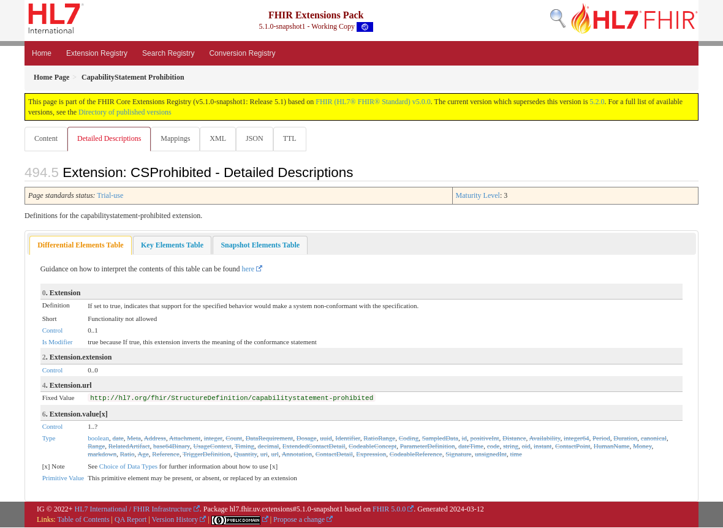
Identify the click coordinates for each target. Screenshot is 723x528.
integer (213, 438)
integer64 (576, 438)
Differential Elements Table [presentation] (80, 245)
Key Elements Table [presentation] (172, 245)
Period (601, 438)
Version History (175, 520)
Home (41, 53)
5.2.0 (597, 101)
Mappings (177, 138)
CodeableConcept (372, 446)
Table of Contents (83, 520)
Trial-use (110, 196)
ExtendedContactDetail (314, 446)
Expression (371, 454)
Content (46, 138)
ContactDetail (334, 454)
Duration (625, 438)
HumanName (612, 446)
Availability (544, 438)
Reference (166, 454)
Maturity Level (478, 196)
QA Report (130, 520)
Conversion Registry (242, 53)
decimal (268, 446)
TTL (296, 138)
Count (233, 438)
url (275, 454)
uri (264, 454)
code (493, 446)
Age (142, 454)
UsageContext (212, 446)
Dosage (307, 438)
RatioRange (379, 438)
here (248, 269)
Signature (458, 454)
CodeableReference (416, 454)
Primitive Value (63, 478)
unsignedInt (491, 454)
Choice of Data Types (128, 466)
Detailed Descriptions (110, 138)
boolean (98, 438)
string (510, 446)
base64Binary (171, 446)
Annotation (297, 454)
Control (52, 330)
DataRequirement (269, 438)
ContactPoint (572, 446)
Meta (134, 438)
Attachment (184, 438)
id (464, 438)
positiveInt (484, 438)
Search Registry (168, 53)
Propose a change (299, 520)
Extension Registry (96, 53)
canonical (654, 438)
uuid (326, 438)
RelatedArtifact (129, 446)
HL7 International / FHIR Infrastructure (133, 509)
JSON (259, 138)
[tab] (80, 245)
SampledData (440, 438)
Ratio (127, 454)
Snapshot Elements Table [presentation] (260, 245)
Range (96, 446)
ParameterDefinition (427, 446)
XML (221, 138)
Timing (244, 446)
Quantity (245, 454)
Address (155, 438)
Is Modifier (57, 342)
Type (49, 438)
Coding (408, 438)
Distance (514, 438)
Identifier (347, 438)
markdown (102, 454)
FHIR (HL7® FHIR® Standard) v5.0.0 (373, 101)
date (118, 438)
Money (642, 446)
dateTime (470, 446)
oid (526, 446)
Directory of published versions (125, 112)
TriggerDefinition (206, 454)
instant (542, 446)
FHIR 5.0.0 (389, 509)
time (516, 454)
